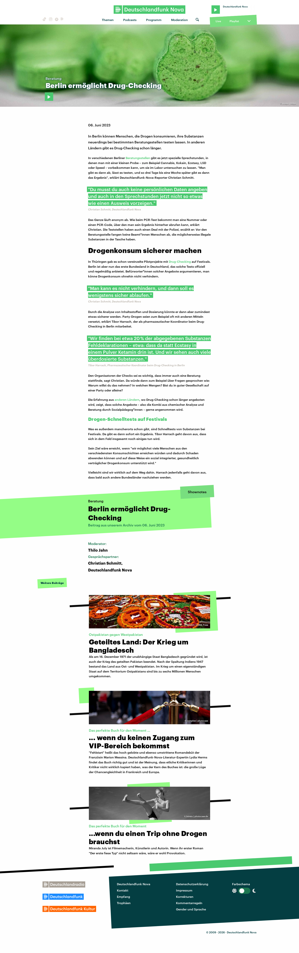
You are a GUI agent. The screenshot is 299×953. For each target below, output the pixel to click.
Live (218, 21)
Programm (154, 20)
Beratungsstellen (138, 158)
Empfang (123, 896)
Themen (108, 20)
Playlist (234, 21)
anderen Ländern (127, 399)
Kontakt (122, 890)
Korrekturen (184, 896)
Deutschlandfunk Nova (133, 884)
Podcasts (130, 20)
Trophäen (124, 903)
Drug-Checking (180, 261)
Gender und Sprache (191, 909)
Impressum (184, 890)
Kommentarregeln (189, 903)
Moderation (179, 20)
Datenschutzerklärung (192, 884)
